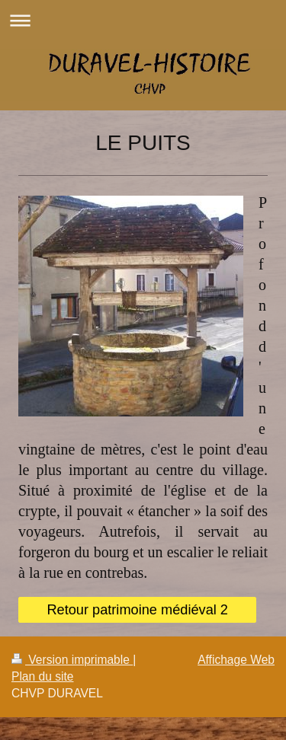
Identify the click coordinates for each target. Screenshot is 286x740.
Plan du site (42, 676)
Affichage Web (236, 659)
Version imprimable (72, 659)
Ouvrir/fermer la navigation (143, 20)
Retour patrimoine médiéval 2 (137, 609)
